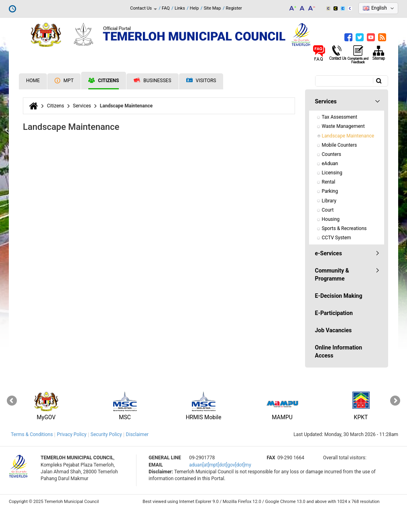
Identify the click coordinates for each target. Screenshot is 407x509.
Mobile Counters (339, 145)
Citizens (103, 80)
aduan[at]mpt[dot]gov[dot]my (220, 465)
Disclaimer (137, 434)
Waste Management (343, 126)
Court (328, 210)
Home (33, 80)
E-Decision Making (338, 296)
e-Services (328, 253)
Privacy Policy (72, 434)
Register (234, 8)
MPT (64, 80)
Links (180, 8)
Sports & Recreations (344, 228)
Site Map (212, 8)
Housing (331, 219)
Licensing (332, 173)
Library (329, 201)
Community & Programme (332, 274)
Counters (331, 154)
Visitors (201, 81)
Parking (330, 191)
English (379, 8)
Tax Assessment (339, 117)
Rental (329, 182)
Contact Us (143, 8)
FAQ (166, 8)
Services (82, 106)
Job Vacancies (333, 330)
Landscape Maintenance (348, 136)
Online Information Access (338, 351)
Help (194, 8)
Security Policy (106, 434)
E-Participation (334, 313)
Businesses (152, 80)
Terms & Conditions (32, 434)
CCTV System (336, 237)
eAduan (330, 163)
